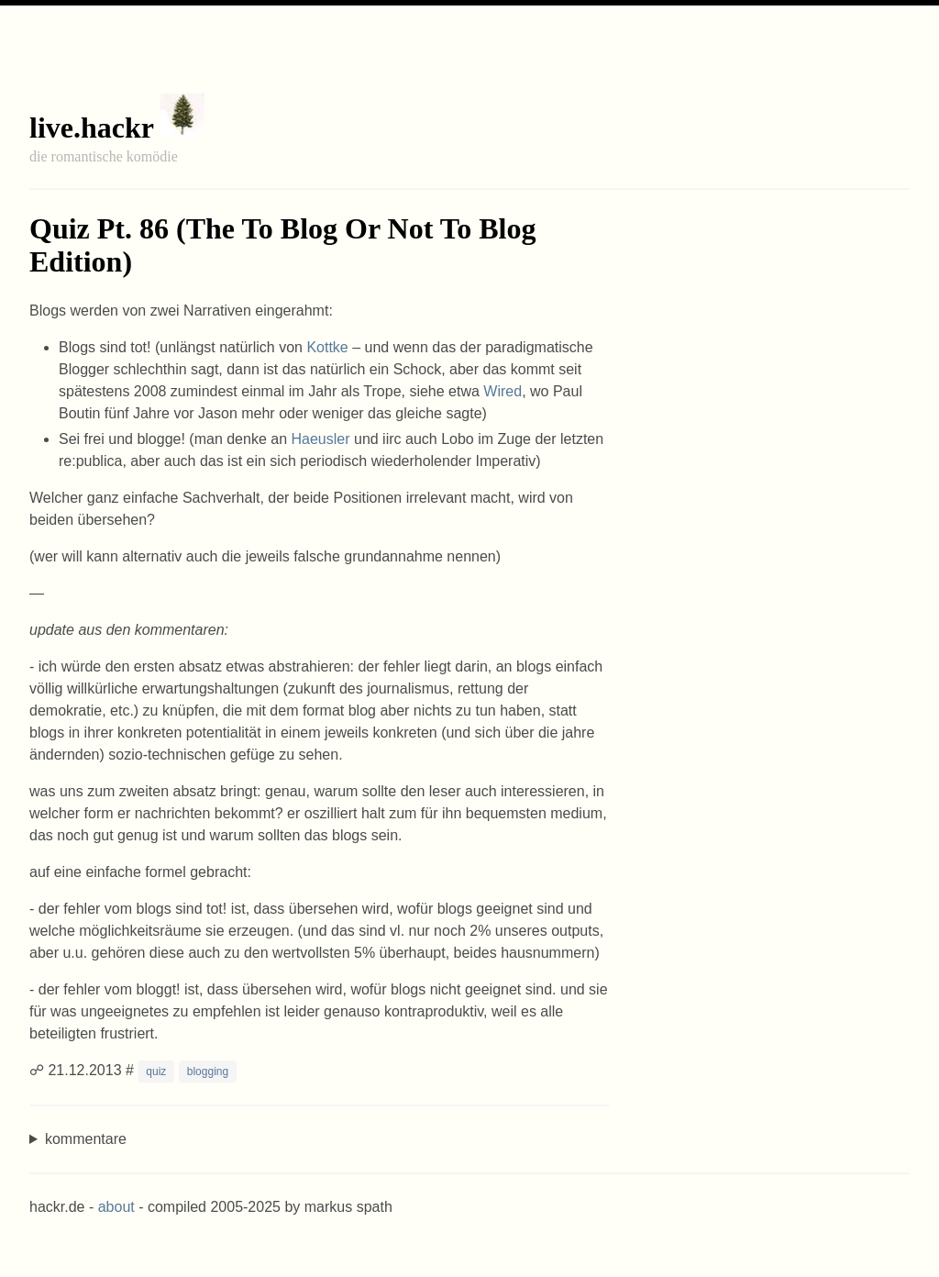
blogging (207, 1071)
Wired (502, 391)
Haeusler (321, 439)
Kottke (327, 347)
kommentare (86, 1139)
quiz (156, 1071)
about (116, 1207)
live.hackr (91, 127)
